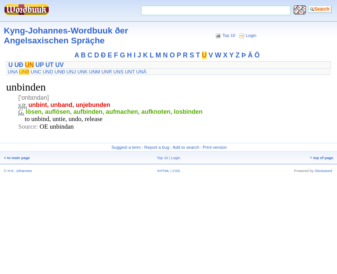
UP (39, 65)
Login (251, 35)
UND (48, 72)
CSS (176, 171)
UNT (130, 72)
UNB (24, 72)
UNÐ (59, 72)
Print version (215, 147)
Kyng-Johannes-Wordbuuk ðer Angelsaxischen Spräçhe (66, 35)
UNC (36, 72)
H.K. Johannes (20, 171)
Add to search (186, 147)
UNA (12, 72)
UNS (118, 72)
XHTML (163, 171)
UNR (106, 72)
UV (59, 65)
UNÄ (141, 72)
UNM (94, 72)
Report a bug (156, 147)
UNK (82, 72)
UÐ (18, 65)
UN (29, 65)
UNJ (71, 72)
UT (50, 65)
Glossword (323, 171)
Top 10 (228, 35)
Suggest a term (126, 147)
